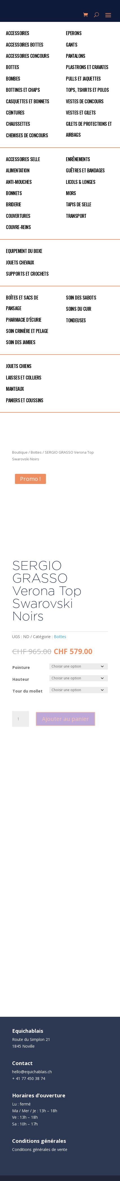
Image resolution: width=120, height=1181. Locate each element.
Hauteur (20, 679)
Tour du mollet (27, 691)
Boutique (20, 452)
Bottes (36, 452)
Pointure (21, 667)
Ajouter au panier (65, 719)
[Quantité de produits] (20, 719)
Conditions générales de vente (39, 1149)
